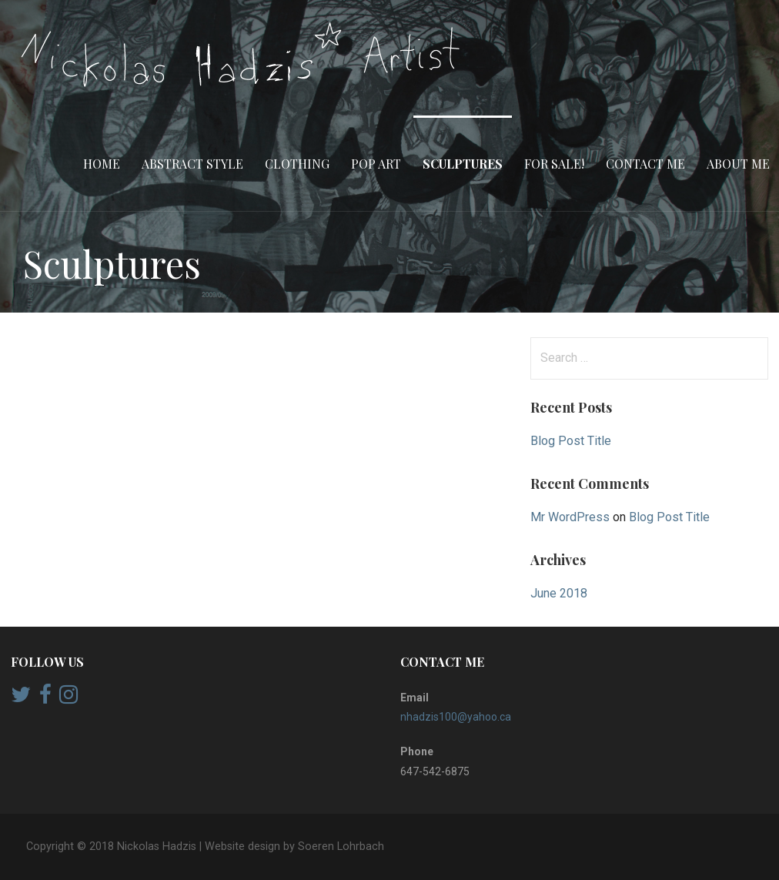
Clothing (297, 164)
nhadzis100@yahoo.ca (455, 717)
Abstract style (192, 164)
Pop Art (376, 164)
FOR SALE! (554, 164)
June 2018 (558, 593)
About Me (738, 164)
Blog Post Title (570, 440)
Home (101, 164)
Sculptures (463, 164)
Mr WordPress (570, 517)
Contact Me (645, 164)
